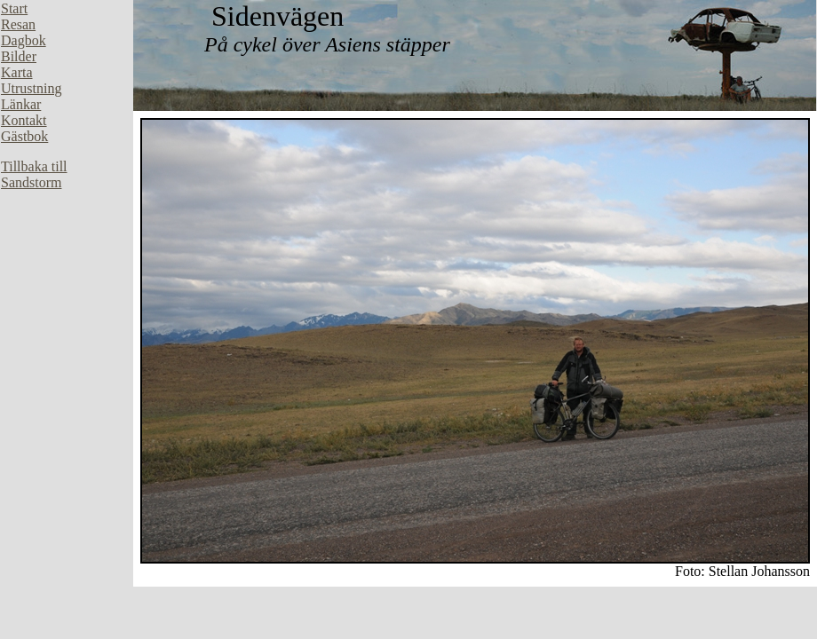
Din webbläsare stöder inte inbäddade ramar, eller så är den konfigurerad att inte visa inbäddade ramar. (66, 266)
